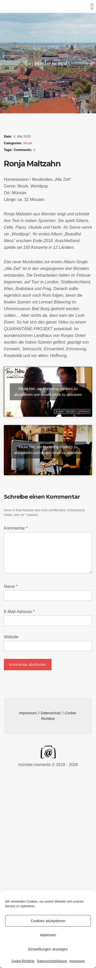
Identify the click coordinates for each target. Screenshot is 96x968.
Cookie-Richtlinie (22, 961)
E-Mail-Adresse (19, 611)
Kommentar (16, 528)
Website (11, 637)
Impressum (76, 961)
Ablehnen (48, 935)
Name (10, 586)
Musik (28, 143)
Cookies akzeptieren (48, 921)
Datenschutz (51, 713)
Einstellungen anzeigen (48, 949)
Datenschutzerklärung (52, 961)
